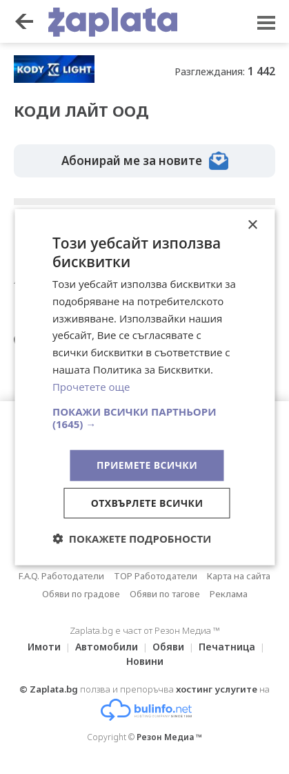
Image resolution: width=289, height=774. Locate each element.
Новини (144, 661)
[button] (144, 417)
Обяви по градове (81, 594)
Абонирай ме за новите (144, 161)
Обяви (168, 646)
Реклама (229, 594)
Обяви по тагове (165, 594)
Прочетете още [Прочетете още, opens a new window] (91, 386)
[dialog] (144, 387)
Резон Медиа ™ (169, 737)
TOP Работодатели (155, 576)
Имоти (44, 646)
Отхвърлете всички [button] (147, 503)
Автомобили (106, 646)
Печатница (227, 646)
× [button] (252, 225)
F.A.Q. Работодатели (61, 576)
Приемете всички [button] (147, 465)
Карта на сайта (238, 576)
